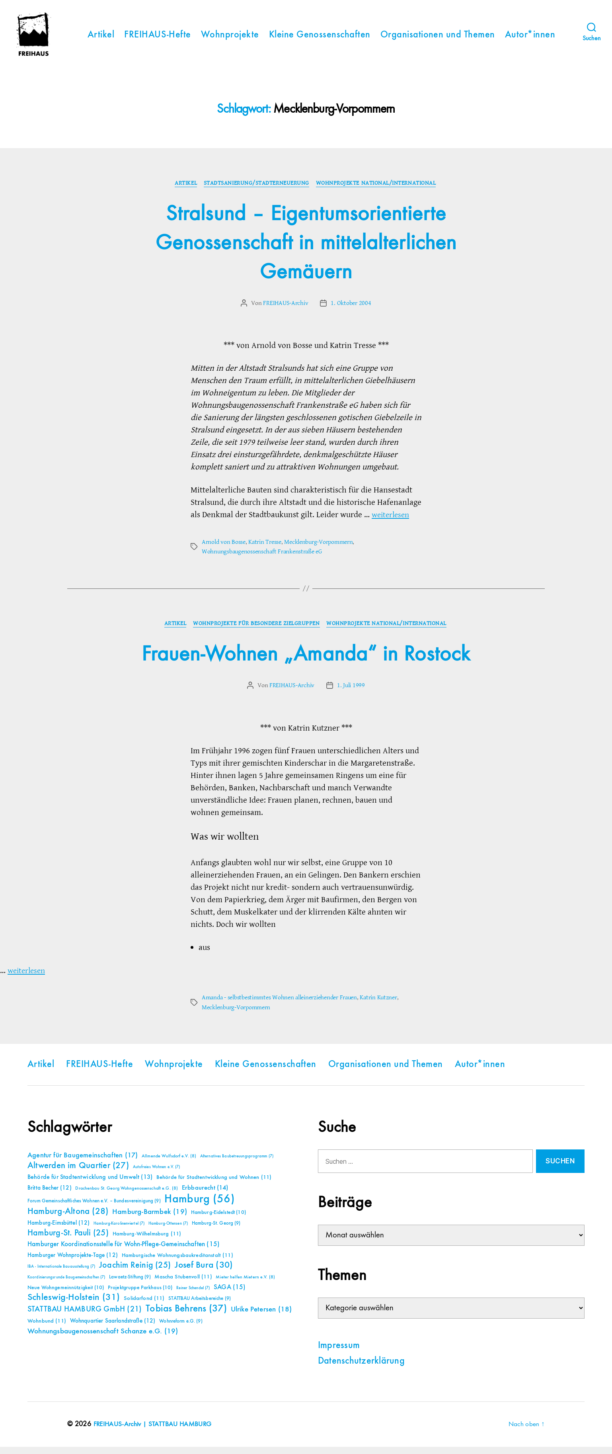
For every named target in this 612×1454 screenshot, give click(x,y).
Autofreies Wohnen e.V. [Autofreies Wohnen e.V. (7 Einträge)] (156, 1174)
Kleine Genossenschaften (319, 38)
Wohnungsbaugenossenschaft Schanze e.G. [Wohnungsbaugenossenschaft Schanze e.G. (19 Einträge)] (102, 1338)
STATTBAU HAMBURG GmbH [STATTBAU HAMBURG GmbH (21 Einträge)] (84, 1316)
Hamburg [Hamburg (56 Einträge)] (199, 1206)
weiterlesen (392, 521)
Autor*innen (530, 38)
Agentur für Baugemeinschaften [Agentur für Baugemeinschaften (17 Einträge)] (82, 1162)
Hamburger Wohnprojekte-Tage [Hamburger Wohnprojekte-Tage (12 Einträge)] (72, 1262)
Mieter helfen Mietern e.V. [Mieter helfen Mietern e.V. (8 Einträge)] (245, 1284)
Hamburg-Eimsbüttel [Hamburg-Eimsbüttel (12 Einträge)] (58, 1230)
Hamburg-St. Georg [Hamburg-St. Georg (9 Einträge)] (216, 1230)
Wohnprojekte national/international (378, 190)
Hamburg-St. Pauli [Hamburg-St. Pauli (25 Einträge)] (68, 1240)
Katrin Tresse (264, 549)
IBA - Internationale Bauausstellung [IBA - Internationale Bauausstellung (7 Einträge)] (61, 1274)
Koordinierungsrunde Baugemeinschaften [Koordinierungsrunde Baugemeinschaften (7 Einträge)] (66, 1284)
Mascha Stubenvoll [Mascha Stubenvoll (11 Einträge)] (183, 1284)
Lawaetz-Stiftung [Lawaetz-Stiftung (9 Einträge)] (130, 1284)
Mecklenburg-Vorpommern (318, 549)
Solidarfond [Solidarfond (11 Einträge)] (144, 1305)
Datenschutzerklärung (361, 1368)
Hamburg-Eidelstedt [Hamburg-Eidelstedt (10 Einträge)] (218, 1219)
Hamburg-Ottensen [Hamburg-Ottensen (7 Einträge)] (168, 1231)
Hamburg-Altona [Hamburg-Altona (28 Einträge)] (67, 1218)
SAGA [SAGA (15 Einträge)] (230, 1294)
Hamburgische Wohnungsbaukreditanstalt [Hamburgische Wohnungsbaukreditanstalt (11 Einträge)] (177, 1262)
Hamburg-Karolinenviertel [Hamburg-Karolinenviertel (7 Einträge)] (119, 1231)
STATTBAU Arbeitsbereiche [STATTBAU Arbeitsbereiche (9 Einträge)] (199, 1305)
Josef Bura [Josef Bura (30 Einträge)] (204, 1272)
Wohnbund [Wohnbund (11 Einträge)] (46, 1328)
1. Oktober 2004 (351, 310)
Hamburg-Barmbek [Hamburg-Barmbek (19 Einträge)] (149, 1219)
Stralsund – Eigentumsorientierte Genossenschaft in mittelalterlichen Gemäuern (306, 250)
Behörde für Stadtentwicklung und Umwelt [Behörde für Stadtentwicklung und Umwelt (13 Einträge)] (89, 1184)
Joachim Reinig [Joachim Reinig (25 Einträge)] (135, 1272)
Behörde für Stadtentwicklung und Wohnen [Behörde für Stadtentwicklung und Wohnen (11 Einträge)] (213, 1184)
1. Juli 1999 (351, 693)
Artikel (101, 38)
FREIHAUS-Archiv (285, 310)
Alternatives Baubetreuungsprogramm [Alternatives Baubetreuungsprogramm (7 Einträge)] (236, 1163)
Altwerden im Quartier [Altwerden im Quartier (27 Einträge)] (78, 1173)
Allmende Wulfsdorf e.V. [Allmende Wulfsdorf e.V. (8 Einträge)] (169, 1163)
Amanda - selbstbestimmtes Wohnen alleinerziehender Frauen (279, 1005)
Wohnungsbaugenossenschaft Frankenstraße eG (262, 559)
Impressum (339, 1353)
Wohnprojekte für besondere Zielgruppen (256, 631)
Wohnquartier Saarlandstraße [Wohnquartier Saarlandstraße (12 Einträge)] (113, 1328)
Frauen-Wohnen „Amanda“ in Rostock (306, 661)
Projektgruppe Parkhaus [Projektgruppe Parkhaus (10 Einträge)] (140, 1295)
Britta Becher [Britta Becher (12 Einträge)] (49, 1195)
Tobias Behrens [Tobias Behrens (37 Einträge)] (186, 1316)
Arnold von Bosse (224, 549)
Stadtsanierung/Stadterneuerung (257, 190)
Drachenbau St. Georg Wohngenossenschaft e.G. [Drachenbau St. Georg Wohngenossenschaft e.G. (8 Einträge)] (126, 1195)
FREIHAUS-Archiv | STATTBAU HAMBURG (155, 1431)
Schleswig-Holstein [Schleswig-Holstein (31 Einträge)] (73, 1304)
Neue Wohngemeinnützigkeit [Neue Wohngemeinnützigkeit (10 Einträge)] (65, 1295)
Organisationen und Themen (437, 38)
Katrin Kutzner (378, 1005)
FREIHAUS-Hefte (157, 38)
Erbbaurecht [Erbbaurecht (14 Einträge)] (205, 1195)
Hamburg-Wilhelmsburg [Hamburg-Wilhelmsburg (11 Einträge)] (147, 1241)
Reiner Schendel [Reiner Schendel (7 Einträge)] (193, 1295)
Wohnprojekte (230, 38)
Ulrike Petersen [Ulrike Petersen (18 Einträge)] (261, 1316)
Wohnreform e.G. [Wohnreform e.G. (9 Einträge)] (180, 1328)
